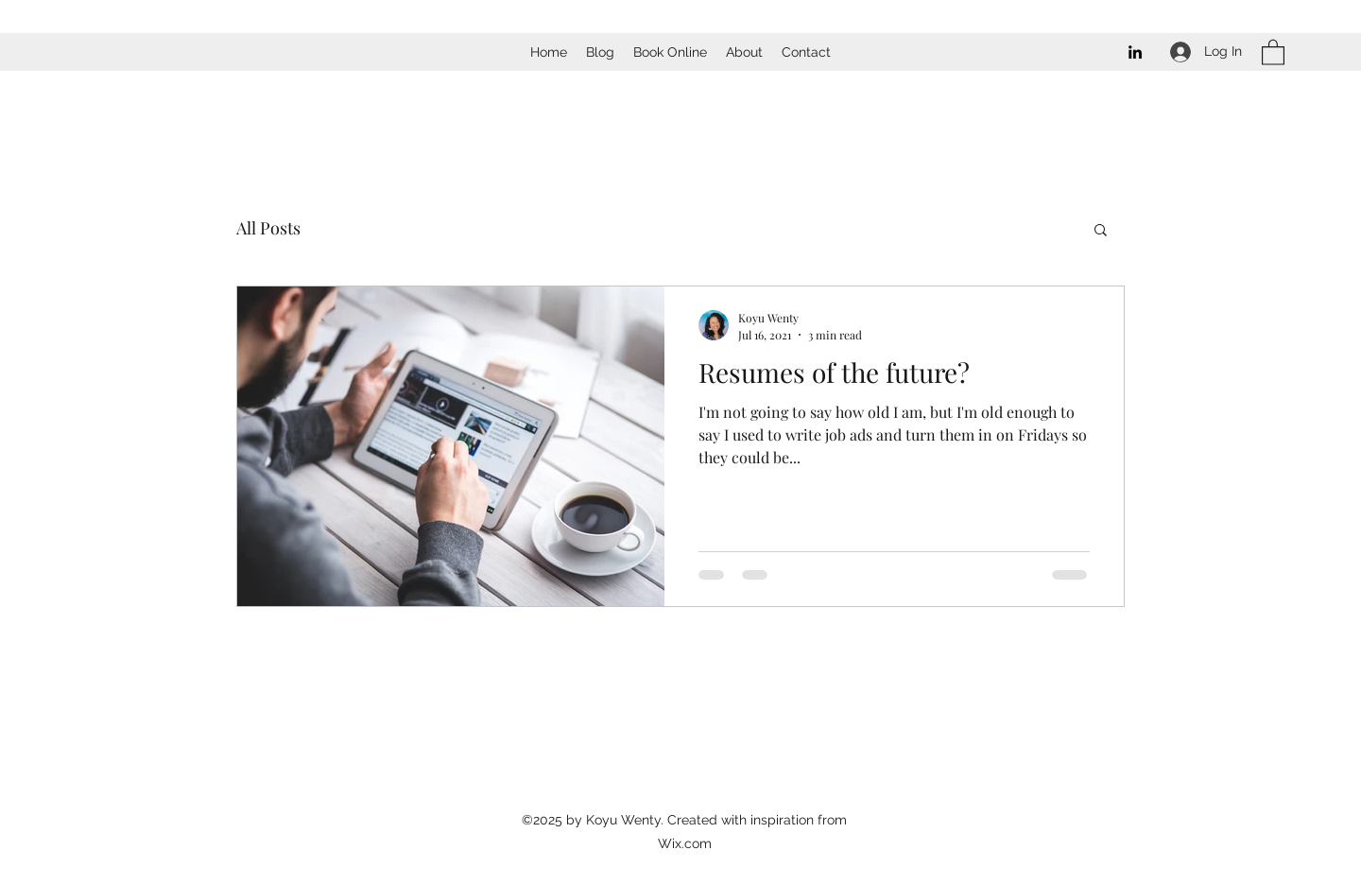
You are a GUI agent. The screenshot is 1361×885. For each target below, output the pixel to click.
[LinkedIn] (1135, 52)
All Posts (268, 228)
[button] (1273, 51)
